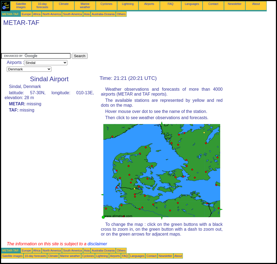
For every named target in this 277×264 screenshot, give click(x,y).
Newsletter (234, 3)
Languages (192, 3)
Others (121, 14)
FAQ (170, 3)
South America (72, 14)
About (256, 3)
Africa (37, 14)
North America (52, 14)
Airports (149, 3)
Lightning (128, 3)
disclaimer (97, 244)
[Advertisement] (99, 41)
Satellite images (21, 5)
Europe (26, 14)
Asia (87, 14)
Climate (63, 3)
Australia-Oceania (103, 14)
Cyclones (107, 3)
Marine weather (85, 5)
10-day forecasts (42, 5)
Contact (213, 3)
